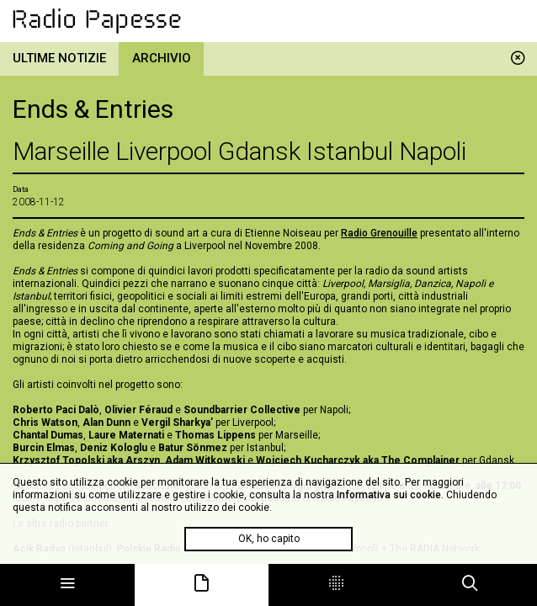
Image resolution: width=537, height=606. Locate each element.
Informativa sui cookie (389, 495)
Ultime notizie (59, 58)
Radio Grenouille (379, 233)
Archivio (161, 58)
